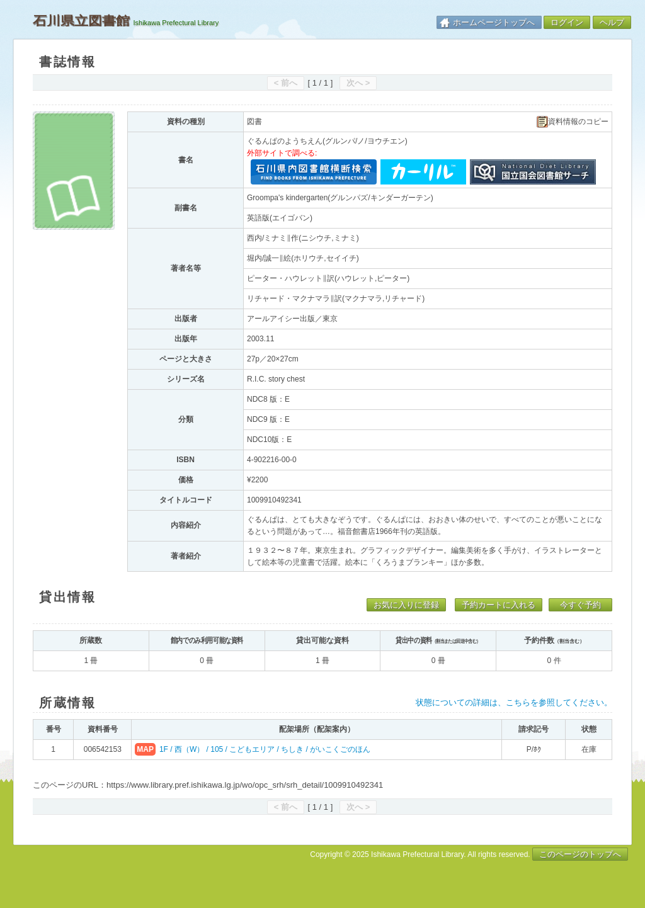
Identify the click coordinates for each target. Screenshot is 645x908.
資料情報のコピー (572, 122)
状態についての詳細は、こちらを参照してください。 (514, 702)
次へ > (358, 83)
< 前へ (285, 83)
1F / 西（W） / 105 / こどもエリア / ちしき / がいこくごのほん (264, 749)
